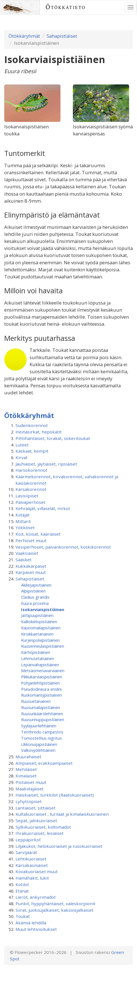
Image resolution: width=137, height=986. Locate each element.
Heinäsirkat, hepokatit (38, 432)
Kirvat (21, 457)
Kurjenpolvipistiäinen (40, 640)
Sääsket (23, 559)
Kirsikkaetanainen (37, 634)
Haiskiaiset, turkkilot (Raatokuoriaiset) (54, 795)
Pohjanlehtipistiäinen (40, 683)
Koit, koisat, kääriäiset (37, 534)
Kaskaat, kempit (31, 451)
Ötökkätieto (66, 7)
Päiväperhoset (30, 502)
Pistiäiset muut (30, 782)
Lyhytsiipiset (28, 801)
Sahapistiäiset (62, 36)
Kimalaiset (26, 776)
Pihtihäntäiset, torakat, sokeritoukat (52, 438)
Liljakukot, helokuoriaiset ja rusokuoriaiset (58, 846)
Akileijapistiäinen (36, 585)
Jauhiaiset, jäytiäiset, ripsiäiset (46, 464)
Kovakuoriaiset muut (36, 871)
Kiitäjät (22, 515)
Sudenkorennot (31, 425)
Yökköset (25, 527)
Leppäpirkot (28, 839)
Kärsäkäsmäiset (31, 865)
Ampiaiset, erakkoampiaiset (44, 763)
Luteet (22, 445)
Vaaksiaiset (26, 553)
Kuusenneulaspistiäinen (42, 646)
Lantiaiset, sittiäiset (35, 808)
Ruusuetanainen (36, 701)
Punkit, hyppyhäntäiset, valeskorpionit (55, 903)
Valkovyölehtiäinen (38, 750)
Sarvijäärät (26, 852)
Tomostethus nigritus (41, 738)
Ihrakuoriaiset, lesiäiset (39, 833)
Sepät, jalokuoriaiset (36, 820)
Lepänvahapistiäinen (40, 664)
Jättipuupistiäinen (37, 615)
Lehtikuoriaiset (30, 859)
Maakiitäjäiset (29, 789)
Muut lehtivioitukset (36, 929)
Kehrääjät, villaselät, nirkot (42, 508)
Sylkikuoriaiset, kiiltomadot (43, 827)
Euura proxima (35, 603)
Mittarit (23, 521)
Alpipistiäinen (33, 591)
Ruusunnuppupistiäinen (42, 719)
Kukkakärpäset (30, 566)
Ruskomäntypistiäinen (41, 695)
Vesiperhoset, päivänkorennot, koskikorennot (63, 547)
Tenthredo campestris (42, 732)
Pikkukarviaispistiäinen (41, 676)
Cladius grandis (35, 597)
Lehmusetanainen (37, 658)
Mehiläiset (26, 769)
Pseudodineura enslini (41, 689)
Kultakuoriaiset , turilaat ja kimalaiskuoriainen (62, 814)
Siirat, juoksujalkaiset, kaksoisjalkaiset (54, 910)
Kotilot (22, 884)
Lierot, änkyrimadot (35, 897)
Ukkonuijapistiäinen (39, 744)
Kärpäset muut (30, 572)
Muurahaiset (28, 756)
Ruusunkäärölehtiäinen (42, 713)
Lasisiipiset (26, 495)
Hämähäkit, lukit (32, 878)
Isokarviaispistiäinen (42, 609)
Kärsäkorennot (30, 489)
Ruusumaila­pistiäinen (40, 707)
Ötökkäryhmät (24, 36)
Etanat (22, 891)
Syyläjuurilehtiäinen (38, 725)
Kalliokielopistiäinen (39, 621)
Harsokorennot (31, 470)
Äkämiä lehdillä (30, 922)
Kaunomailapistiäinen (40, 627)
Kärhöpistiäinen (35, 652)
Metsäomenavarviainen (42, 670)
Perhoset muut (30, 540)
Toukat (22, 916)
